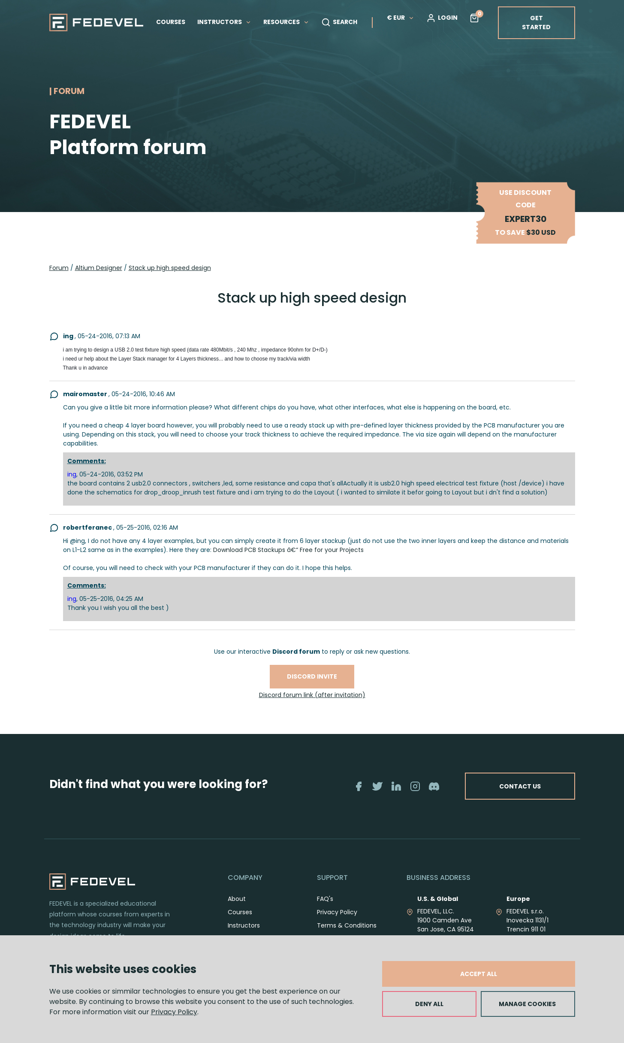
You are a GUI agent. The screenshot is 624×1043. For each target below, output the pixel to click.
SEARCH (339, 22)
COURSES (170, 22)
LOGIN (442, 18)
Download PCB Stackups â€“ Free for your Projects (288, 550)
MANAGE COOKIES (527, 1004)
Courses (240, 912)
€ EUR (400, 17)
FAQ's (325, 898)
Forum (59, 268)
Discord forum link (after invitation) (312, 695)
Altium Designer (98, 268)
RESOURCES (286, 22)
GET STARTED (536, 22)
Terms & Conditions (347, 925)
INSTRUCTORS (224, 22)
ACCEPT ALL (478, 974)
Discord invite (312, 676)
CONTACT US (519, 786)
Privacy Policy (174, 1012)
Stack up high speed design (170, 268)
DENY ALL (429, 1004)
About (237, 898)
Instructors (244, 925)
